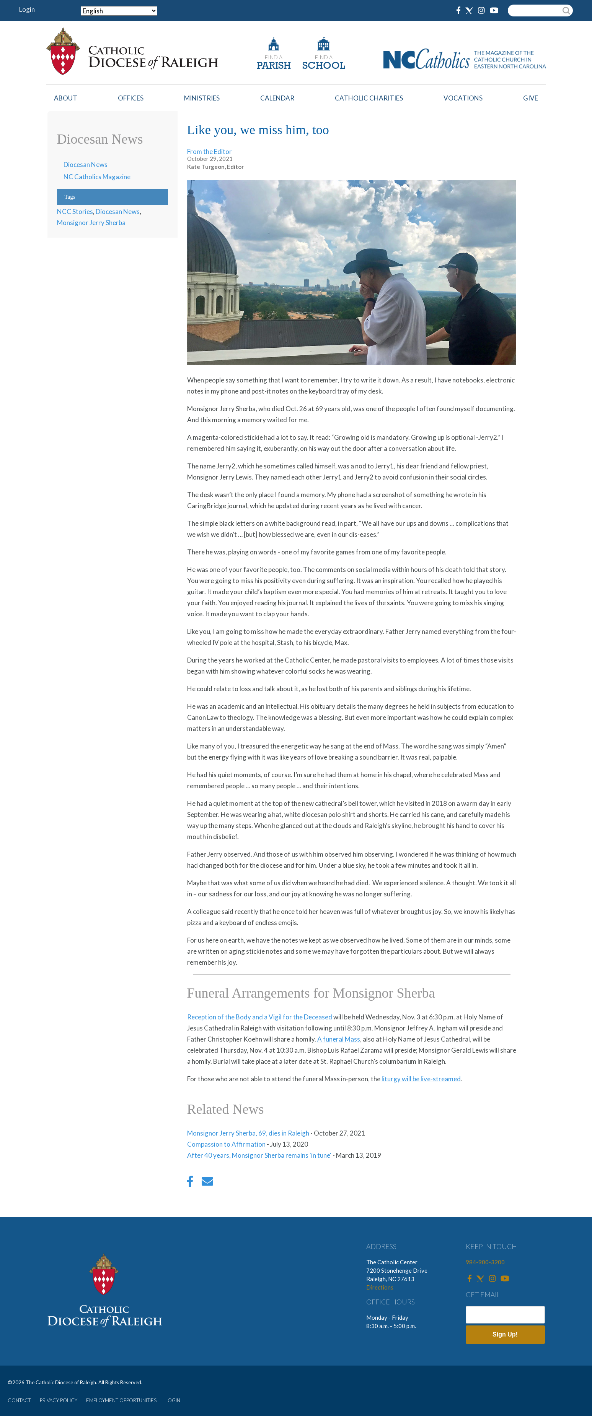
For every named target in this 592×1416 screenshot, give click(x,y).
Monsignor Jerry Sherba (91, 223)
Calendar (277, 98)
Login (27, 9)
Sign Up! (505, 1334)
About (65, 98)
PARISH (274, 66)
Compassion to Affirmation (226, 1144)
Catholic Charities (369, 98)
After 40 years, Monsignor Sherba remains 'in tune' (259, 1155)
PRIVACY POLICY (58, 1400)
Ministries (202, 98)
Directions (379, 1287)
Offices (131, 98)
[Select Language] (119, 11)
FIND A (273, 57)
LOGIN (172, 1400)
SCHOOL (323, 66)
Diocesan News (86, 164)
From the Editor (209, 151)
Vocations (463, 98)
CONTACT (19, 1400)
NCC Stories (75, 211)
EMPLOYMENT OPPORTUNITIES (121, 1400)
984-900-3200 (485, 1262)
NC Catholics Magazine (97, 177)
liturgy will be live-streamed (421, 1079)
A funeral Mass (338, 1039)
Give (530, 98)
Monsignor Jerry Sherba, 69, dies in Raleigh (248, 1133)
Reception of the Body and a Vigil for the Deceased (259, 1017)
